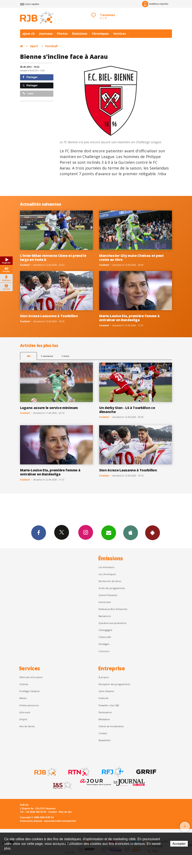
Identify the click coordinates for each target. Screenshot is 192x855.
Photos (62, 34)
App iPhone (130, 532)
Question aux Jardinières (112, 623)
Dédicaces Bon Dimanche (113, 609)
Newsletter (105, 740)
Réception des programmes (114, 684)
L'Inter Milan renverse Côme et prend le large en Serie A (53, 257)
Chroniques (100, 34)
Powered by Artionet (31, 821)
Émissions (79, 34)
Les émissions (106, 567)
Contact (103, 733)
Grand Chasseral (108, 595)
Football (51, 46)
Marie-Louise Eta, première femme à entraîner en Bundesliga (129, 318)
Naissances (105, 616)
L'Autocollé (105, 637)
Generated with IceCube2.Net (60, 821)
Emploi (23, 719)
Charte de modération (111, 726)
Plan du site (65, 812)
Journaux (46, 34)
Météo (23, 698)
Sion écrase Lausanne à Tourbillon (49, 316)
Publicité (103, 698)
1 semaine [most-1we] (47, 356)
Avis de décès (27, 726)
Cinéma (23, 684)
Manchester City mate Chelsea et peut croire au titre (131, 257)
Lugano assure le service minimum (49, 407)
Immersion (105, 602)
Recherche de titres (110, 581)
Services (119, 34)
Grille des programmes (112, 588)
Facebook (38, 532)
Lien (28, 93)
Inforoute (24, 712)
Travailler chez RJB (109, 705)
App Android (152, 532)
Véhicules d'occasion (31, 677)
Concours (104, 651)
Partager (30, 77)
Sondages (104, 644)
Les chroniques (107, 574)
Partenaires (105, 712)
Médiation (104, 719)
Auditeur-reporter (155, 4)
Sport (34, 46)
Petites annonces (29, 705)
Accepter (179, 843)
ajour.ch (28, 34)
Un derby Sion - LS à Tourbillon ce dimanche (127, 409)
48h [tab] (29, 356)
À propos (104, 677)
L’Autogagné (105, 630)
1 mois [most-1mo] (65, 356)
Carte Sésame (106, 691)
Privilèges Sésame (29, 691)
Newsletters (108, 532)
